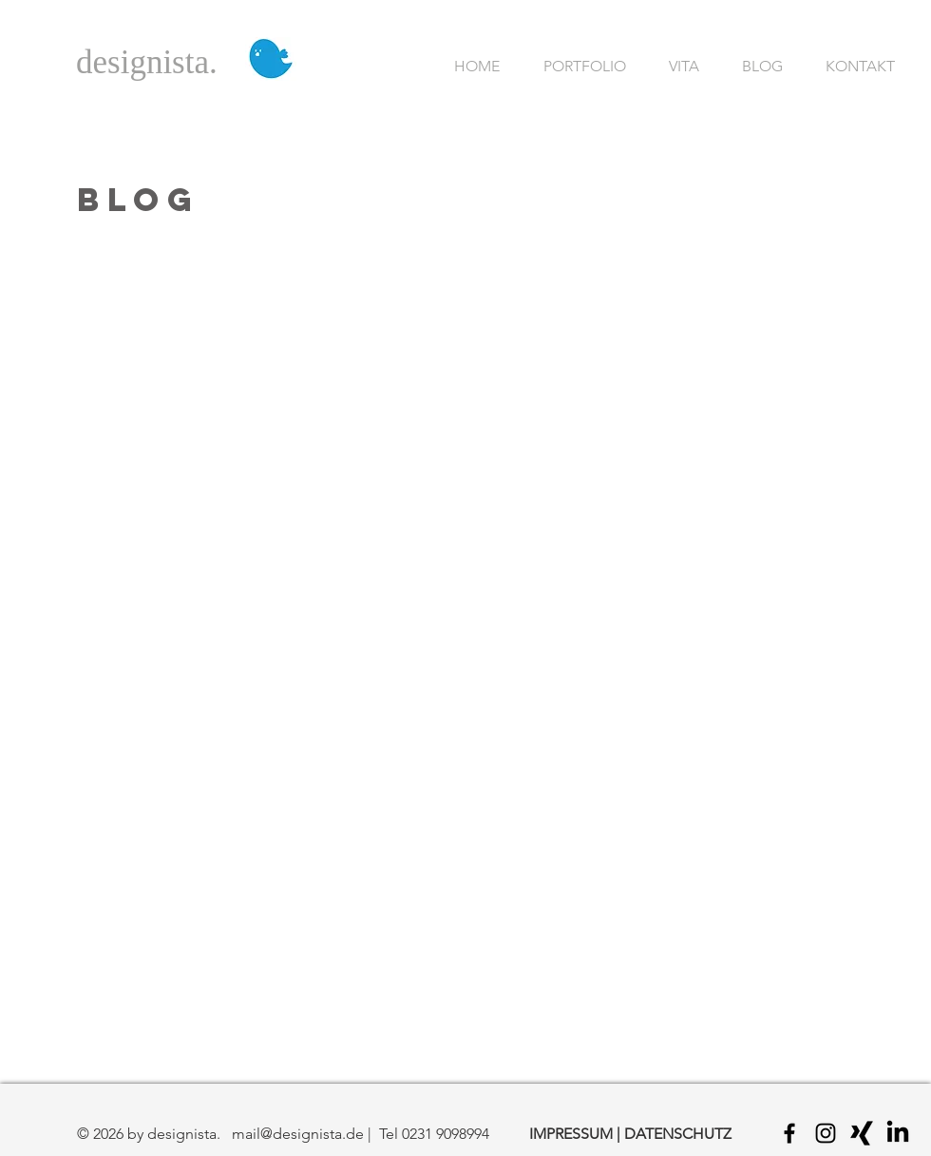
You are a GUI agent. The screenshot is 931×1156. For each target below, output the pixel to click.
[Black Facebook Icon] (789, 1133)
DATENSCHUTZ (678, 1134)
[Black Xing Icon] (861, 1133)
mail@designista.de (298, 1134)
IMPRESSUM (571, 1134)
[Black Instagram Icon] (825, 1133)
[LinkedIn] (897, 1133)
